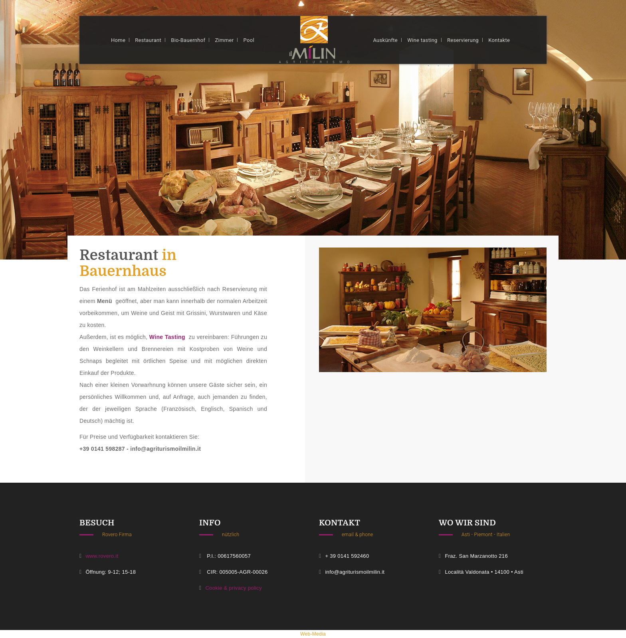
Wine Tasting (167, 337)
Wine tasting (422, 40)
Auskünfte (385, 40)
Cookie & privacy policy (233, 588)
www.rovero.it (101, 556)
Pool (249, 40)
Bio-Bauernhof (188, 40)
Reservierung (463, 40)
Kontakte (499, 40)
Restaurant (148, 40)
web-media (313, 634)
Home (118, 40)
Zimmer (224, 40)
